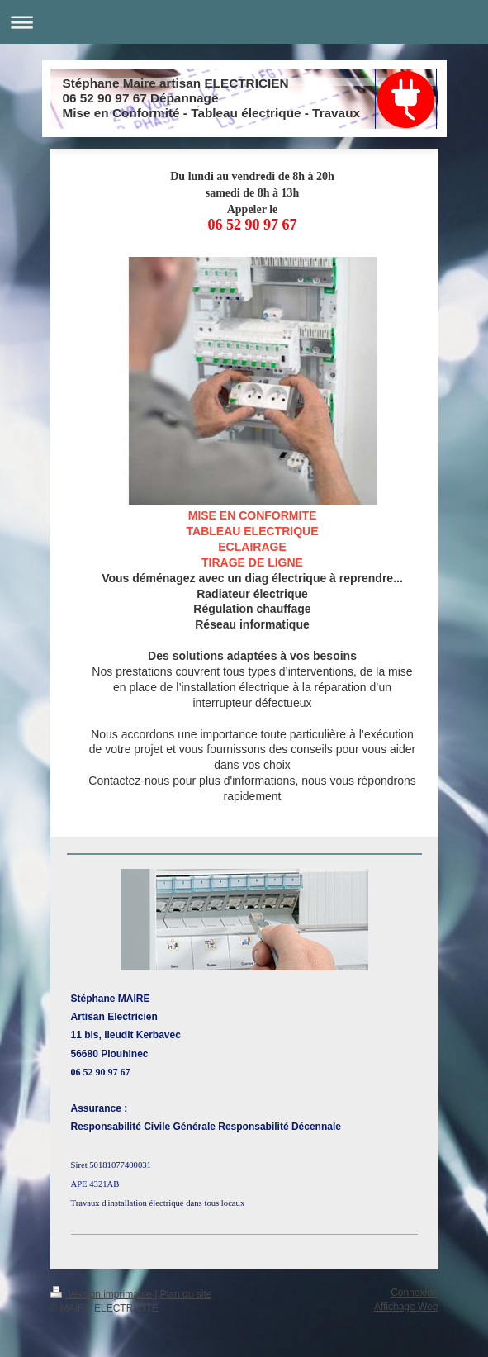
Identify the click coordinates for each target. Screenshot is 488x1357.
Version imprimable (102, 1294)
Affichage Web (406, 1306)
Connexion (414, 1292)
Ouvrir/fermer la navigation (244, 22)
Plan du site (186, 1294)
